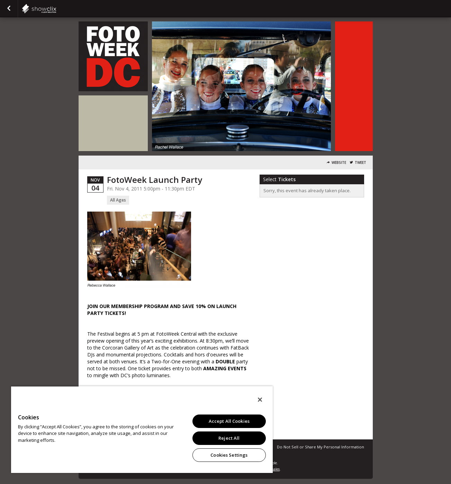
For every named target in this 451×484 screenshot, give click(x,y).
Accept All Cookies (229, 421)
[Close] (260, 399)
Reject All (229, 438)
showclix (56, 8)
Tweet (360, 162)
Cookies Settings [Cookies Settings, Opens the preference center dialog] (228, 455)
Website (339, 162)
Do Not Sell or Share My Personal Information (320, 446)
